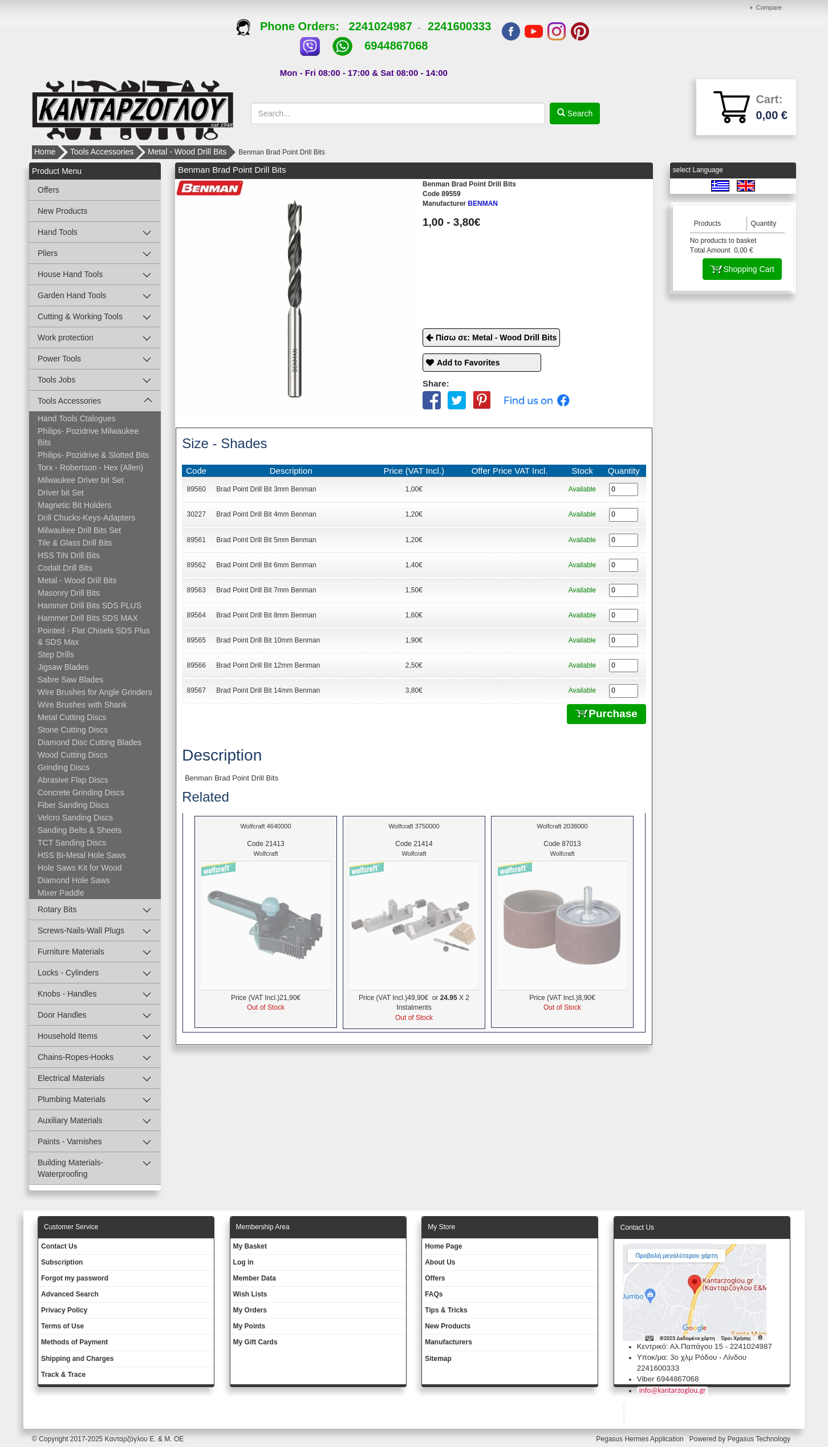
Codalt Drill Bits (65, 567)
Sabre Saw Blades (70, 679)
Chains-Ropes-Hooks (75, 1057)
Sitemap (438, 1359)
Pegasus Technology (759, 1439)
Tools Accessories (101, 151)
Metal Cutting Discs (72, 717)
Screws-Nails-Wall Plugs (81, 930)
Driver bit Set (61, 492)
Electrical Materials (71, 1078)
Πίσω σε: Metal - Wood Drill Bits (496, 337)
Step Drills (56, 654)
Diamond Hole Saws (74, 880)
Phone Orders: (292, 26)
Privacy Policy (64, 1310)
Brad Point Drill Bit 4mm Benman (266, 514)
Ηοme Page (443, 1246)
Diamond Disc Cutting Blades (89, 742)
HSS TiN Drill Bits (69, 555)
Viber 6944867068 (668, 1379)
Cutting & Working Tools (80, 316)
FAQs (434, 1294)
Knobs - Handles (67, 993)
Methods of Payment (74, 1342)
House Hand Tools (70, 274)
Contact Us (59, 1246)
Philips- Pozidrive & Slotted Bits (93, 455)
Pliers (48, 253)
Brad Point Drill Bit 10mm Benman (268, 640)
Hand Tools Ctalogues (77, 418)
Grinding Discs (64, 767)
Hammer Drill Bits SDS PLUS (89, 605)
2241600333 (459, 26)
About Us (440, 1262)
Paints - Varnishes (70, 1141)
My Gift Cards (255, 1342)
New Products (62, 211)
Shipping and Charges (77, 1359)
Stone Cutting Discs (73, 729)
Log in (243, 1262)
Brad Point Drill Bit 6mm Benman (266, 565)
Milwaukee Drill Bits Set (79, 530)
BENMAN (460, 204)
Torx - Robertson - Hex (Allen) (90, 467)
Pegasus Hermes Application (640, 1439)
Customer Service (71, 1227)
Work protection (66, 337)
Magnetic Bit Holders (74, 505)
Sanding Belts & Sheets (79, 830)
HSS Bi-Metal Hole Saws (82, 855)
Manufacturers (448, 1342)
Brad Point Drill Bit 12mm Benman (268, 665)
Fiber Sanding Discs (73, 805)
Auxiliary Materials (70, 1120)
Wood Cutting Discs (73, 754)
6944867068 (396, 45)
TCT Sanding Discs (72, 842)
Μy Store (441, 1227)
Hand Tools (58, 232)
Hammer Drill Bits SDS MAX (88, 618)
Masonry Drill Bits (69, 593)
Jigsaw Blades (63, 667)
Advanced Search (70, 1294)
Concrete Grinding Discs (81, 792)
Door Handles (62, 1014)
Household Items (68, 1035)
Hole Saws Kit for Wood (80, 867)
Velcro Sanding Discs (75, 817)
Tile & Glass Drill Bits (75, 542)
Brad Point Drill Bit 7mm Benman (266, 590)
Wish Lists (250, 1294)
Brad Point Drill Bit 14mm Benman (268, 690)
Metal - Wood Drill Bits (187, 151)
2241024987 (380, 26)
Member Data (254, 1278)
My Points (249, 1326)
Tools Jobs (56, 379)
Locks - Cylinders (68, 972)
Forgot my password (74, 1278)
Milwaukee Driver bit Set (81, 480)
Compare (769, 7)
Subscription (62, 1262)
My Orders (250, 1310)
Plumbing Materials (71, 1099)
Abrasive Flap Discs (73, 780)
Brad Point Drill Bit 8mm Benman (266, 615)
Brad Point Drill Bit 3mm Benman (266, 489)
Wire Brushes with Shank (82, 704)
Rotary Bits (57, 909)
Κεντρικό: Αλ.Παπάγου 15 (680, 1346)
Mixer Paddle (61, 892)
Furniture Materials (71, 951)
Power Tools (59, 358)
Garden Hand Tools (72, 295)
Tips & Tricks (446, 1310)
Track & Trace (63, 1375)
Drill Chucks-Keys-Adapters (86, 517)
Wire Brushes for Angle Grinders (95, 692)
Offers (48, 189)
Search (578, 113)
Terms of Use (62, 1326)
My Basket (250, 1246)
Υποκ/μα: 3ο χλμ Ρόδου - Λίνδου (691, 1357)
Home (44, 151)
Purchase (606, 714)
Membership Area (263, 1227)
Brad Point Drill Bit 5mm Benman (266, 540)
